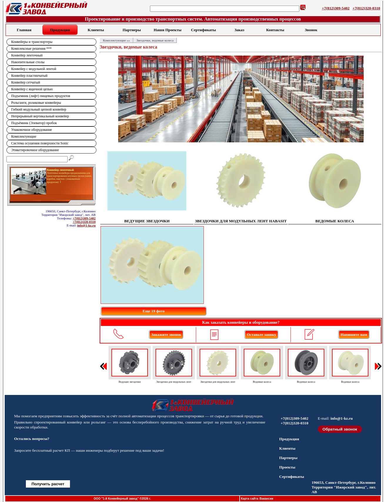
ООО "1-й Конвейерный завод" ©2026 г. (122, 498)
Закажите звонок (166, 334)
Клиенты (96, 30)
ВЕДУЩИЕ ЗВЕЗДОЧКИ (146, 221)
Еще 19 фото (154, 311)
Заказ (239, 30)
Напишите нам (353, 334)
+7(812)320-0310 (366, 8)
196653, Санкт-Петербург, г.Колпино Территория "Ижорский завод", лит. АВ (344, 487)
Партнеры (132, 30)
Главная (24, 30)
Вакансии (266, 498)
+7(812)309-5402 (336, 8)
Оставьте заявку (261, 334)
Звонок (311, 30)
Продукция (60, 30)
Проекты (287, 467)
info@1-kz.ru (86, 225)
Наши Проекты (167, 30)
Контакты (275, 30)
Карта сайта (249, 498)
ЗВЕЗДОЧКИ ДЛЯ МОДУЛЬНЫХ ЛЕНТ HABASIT (241, 221)
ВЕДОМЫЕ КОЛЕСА (334, 221)
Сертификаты (203, 30)
